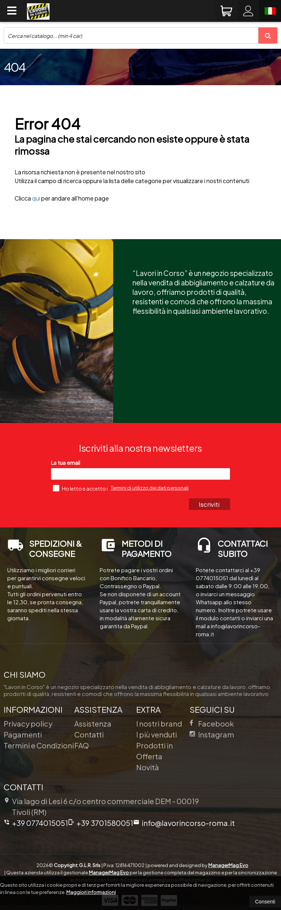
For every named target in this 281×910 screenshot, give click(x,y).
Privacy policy (28, 723)
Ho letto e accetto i (80, 488)
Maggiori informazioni (91, 892)
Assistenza (92, 723)
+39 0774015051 (36, 822)
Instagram (212, 734)
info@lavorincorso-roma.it (184, 822)
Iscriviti (209, 504)
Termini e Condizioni (39, 745)
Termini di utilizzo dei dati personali (150, 488)
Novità (147, 767)
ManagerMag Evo (228, 865)
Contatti (89, 734)
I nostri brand (159, 723)
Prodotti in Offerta (154, 751)
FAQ (81, 745)
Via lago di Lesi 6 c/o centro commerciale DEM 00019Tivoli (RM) (101, 806)
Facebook (212, 723)
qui (36, 198)
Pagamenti (23, 734)
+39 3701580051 (100, 822)
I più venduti (156, 734)
